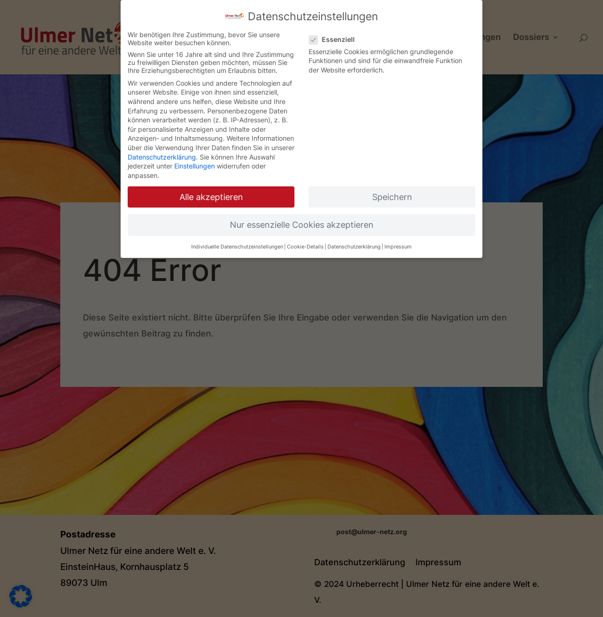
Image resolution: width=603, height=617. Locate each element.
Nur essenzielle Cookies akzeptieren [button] (302, 223)
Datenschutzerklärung (162, 155)
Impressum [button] (398, 245)
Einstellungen (194, 164)
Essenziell (336, 38)
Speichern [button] (392, 195)
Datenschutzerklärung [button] (354, 245)
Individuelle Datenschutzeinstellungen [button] (237, 245)
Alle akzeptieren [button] (211, 195)
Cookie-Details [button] (305, 245)
